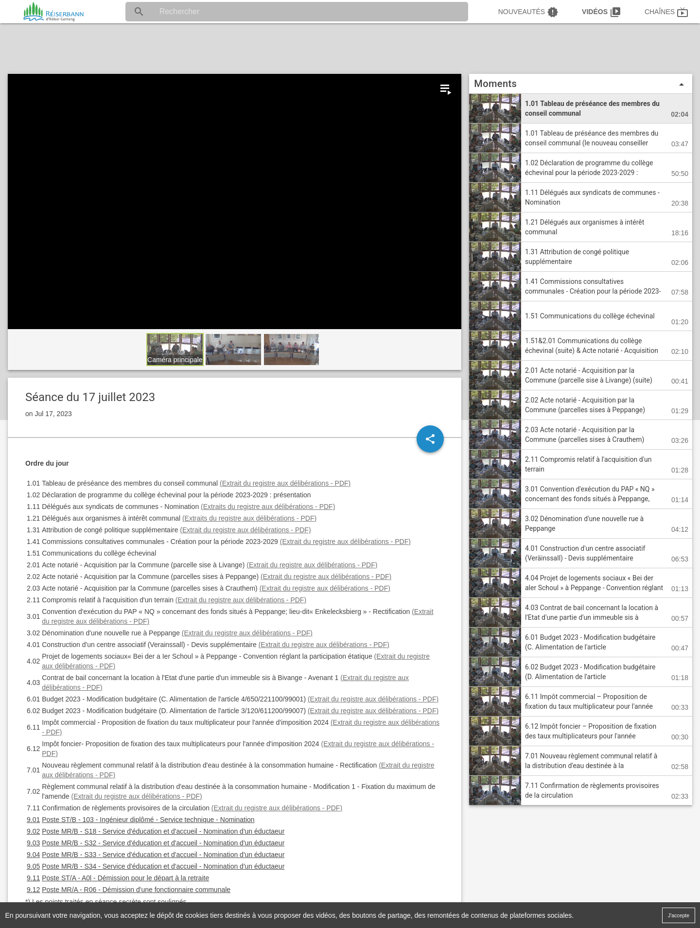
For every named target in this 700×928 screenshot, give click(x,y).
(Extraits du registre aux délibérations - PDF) (268, 506)
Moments (580, 84)
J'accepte (678, 915)
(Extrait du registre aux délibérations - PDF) (285, 483)
